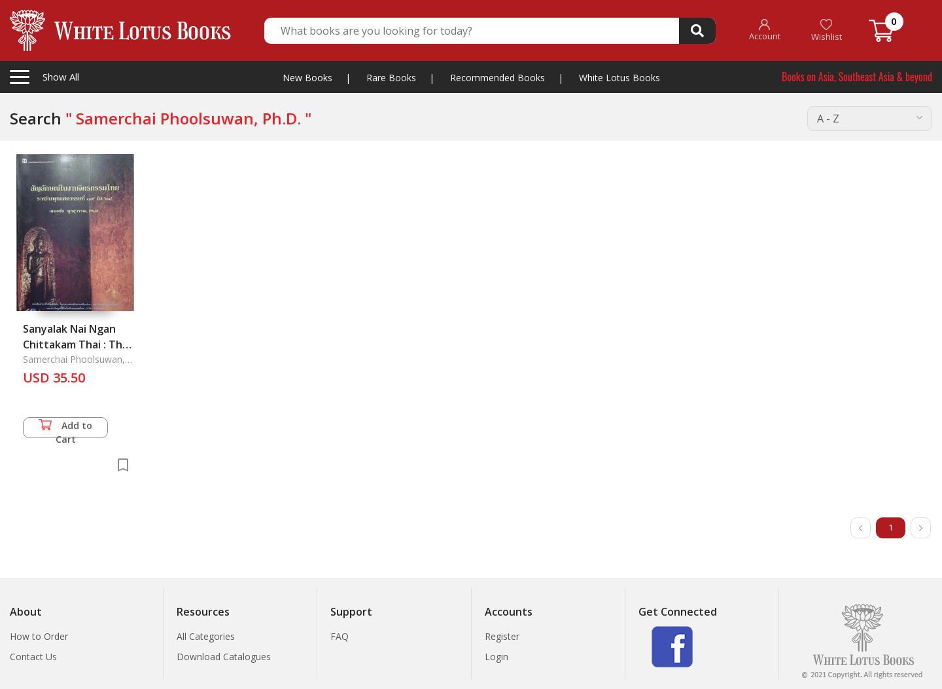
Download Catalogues (224, 656)
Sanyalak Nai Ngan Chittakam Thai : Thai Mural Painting (77, 344)
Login (496, 656)
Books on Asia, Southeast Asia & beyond (857, 76)
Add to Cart (65, 428)
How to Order (39, 636)
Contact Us (33, 656)
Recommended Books (497, 77)
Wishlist (826, 30)
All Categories (206, 636)
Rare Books (391, 77)
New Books (307, 77)
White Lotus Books (619, 77)
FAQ (339, 636)
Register (502, 636)
